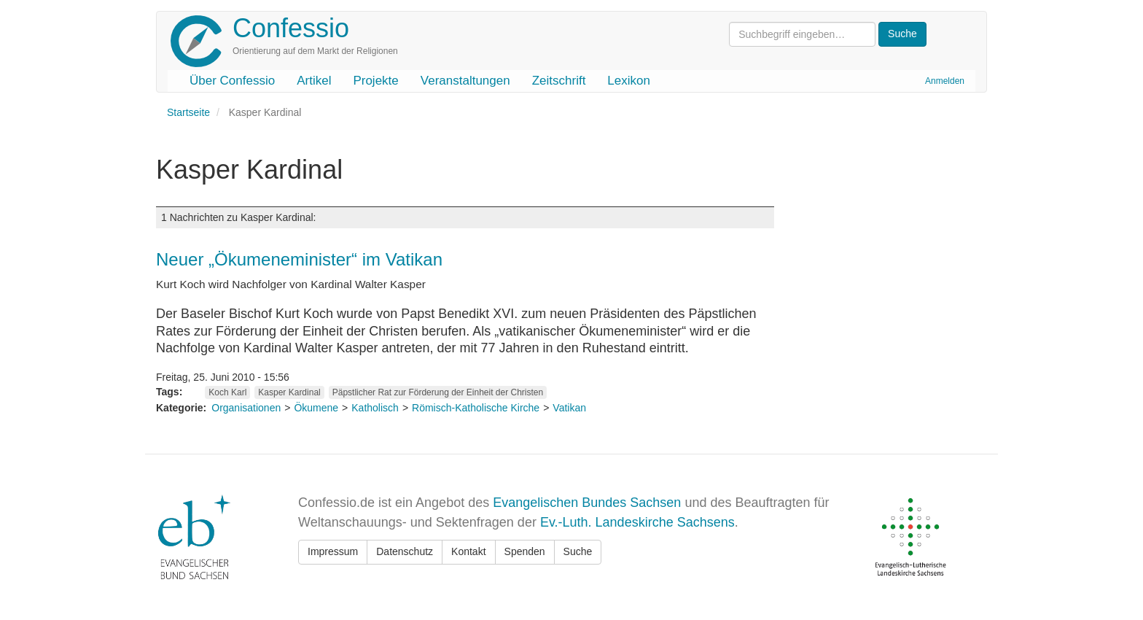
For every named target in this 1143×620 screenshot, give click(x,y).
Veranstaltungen (465, 81)
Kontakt (468, 551)
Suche (578, 551)
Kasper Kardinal (289, 392)
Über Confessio (232, 81)
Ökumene (316, 408)
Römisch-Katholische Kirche (475, 408)
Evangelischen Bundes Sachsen (587, 502)
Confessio (291, 28)
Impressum (333, 551)
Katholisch (375, 408)
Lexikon (628, 81)
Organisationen (246, 408)
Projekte (375, 81)
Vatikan (569, 408)
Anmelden (944, 81)
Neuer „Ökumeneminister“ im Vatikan (299, 259)
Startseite (188, 112)
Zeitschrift (559, 81)
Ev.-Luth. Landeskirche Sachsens (637, 522)
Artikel (314, 81)
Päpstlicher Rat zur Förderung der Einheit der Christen (437, 392)
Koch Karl (227, 392)
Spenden (524, 551)
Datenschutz (404, 551)
